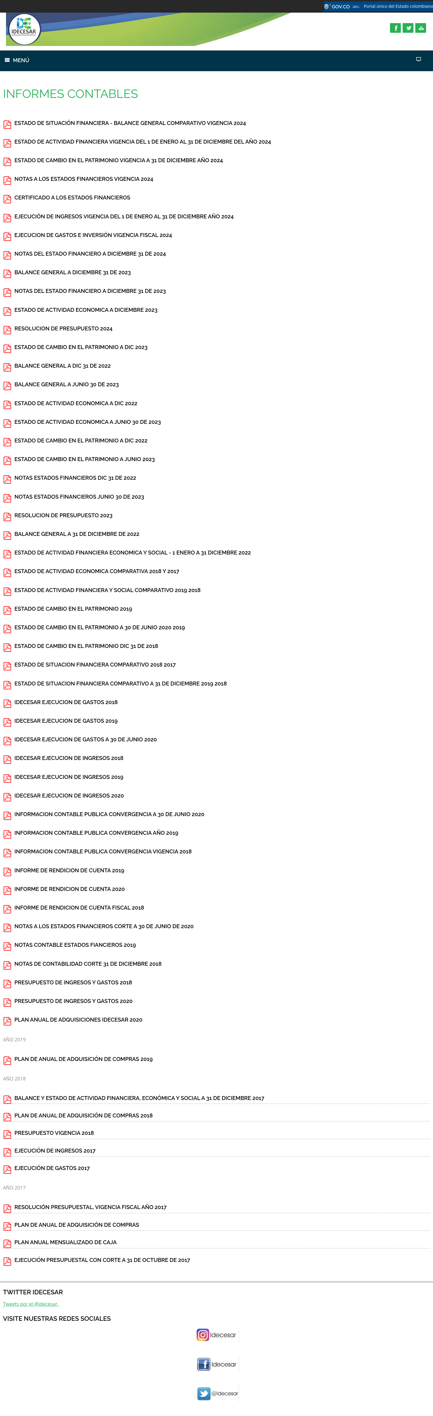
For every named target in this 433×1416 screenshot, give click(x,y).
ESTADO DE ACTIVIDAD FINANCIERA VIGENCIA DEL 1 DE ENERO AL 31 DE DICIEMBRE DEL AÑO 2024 (142, 141)
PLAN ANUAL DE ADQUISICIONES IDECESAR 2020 (78, 1019)
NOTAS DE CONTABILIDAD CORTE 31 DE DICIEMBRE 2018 (87, 964)
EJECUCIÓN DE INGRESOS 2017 (55, 1150)
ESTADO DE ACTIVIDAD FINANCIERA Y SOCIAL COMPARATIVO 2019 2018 (107, 590)
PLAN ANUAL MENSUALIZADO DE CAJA (65, 1242)
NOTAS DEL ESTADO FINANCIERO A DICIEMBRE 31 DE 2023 (90, 291)
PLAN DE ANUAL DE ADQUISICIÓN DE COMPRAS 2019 (83, 1059)
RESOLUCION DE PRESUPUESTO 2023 (63, 515)
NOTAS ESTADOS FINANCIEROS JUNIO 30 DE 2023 (79, 497)
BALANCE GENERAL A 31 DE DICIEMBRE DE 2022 (77, 534)
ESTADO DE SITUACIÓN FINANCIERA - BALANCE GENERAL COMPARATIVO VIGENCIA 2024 (130, 123)
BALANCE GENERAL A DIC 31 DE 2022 (62, 366)
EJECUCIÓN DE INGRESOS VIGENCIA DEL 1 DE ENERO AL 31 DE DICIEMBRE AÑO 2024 (124, 216)
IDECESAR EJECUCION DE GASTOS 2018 (66, 702)
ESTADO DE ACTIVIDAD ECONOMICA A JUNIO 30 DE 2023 (87, 422)
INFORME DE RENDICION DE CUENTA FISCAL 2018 (79, 907)
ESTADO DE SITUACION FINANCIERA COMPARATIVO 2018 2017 (95, 664)
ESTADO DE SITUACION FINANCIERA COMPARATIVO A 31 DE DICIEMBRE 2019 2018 (120, 683)
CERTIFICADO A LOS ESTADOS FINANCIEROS (72, 197)
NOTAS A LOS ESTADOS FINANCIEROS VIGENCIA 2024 (83, 179)
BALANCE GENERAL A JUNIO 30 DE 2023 (66, 384)
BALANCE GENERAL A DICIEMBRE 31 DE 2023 (72, 272)
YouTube (420, 28)
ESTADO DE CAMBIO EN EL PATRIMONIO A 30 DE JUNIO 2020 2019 (99, 627)
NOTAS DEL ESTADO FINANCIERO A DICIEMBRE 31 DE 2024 (90, 254)
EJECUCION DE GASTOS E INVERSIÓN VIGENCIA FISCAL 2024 (93, 235)
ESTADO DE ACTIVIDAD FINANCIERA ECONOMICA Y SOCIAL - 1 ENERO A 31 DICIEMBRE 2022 (132, 552)
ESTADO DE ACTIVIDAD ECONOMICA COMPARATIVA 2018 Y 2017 (96, 571)
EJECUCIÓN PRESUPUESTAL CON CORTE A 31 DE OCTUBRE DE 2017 (102, 1260)
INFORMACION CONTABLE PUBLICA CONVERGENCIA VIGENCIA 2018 (103, 851)
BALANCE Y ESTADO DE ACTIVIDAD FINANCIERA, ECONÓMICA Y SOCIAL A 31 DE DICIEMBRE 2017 (139, 1098)
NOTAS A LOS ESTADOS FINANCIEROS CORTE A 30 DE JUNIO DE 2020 (104, 926)
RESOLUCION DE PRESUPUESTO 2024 (63, 328)
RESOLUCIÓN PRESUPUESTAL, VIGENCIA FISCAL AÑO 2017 (90, 1207)
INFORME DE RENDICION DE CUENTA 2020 (69, 889)
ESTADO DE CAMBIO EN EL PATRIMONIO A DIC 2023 (81, 347)
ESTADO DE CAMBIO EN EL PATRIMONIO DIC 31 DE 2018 (86, 646)
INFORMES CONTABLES (70, 94)
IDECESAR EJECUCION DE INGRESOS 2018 (68, 758)
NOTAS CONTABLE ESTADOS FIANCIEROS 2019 (75, 945)
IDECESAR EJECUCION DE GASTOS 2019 (66, 721)
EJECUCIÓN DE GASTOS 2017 (52, 1168)
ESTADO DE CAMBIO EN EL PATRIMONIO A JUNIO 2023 (84, 459)
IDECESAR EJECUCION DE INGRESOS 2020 (69, 795)
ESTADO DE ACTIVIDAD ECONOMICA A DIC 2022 (75, 403)
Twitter (408, 28)
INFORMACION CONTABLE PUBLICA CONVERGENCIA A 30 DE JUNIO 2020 (109, 814)
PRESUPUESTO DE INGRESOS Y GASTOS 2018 (73, 982)
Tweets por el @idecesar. (31, 1304)
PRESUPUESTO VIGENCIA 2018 (54, 1133)
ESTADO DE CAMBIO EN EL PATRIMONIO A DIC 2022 (81, 440)
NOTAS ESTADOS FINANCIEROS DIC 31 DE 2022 (75, 478)
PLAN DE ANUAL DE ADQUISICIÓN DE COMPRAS (76, 1225)
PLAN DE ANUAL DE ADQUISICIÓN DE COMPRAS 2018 (83, 1115)
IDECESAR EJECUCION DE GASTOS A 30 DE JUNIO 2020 (85, 739)
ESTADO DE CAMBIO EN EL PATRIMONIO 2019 (73, 609)
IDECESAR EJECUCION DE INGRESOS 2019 (68, 777)
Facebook (395, 28)
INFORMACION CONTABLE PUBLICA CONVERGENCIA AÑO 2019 (96, 833)
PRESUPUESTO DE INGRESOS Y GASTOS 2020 (73, 1001)
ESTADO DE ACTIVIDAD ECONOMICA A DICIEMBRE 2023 (86, 310)
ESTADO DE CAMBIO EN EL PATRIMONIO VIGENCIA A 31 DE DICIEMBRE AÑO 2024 (118, 160)
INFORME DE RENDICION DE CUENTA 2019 (69, 870)
